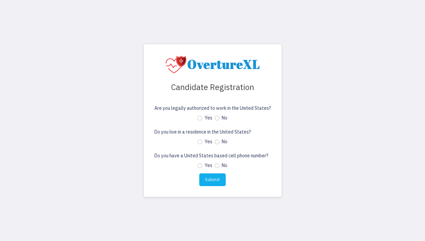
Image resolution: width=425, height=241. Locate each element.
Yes (208, 118)
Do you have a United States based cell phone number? (211, 156)
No (224, 118)
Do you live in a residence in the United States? (202, 132)
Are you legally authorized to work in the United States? (212, 108)
